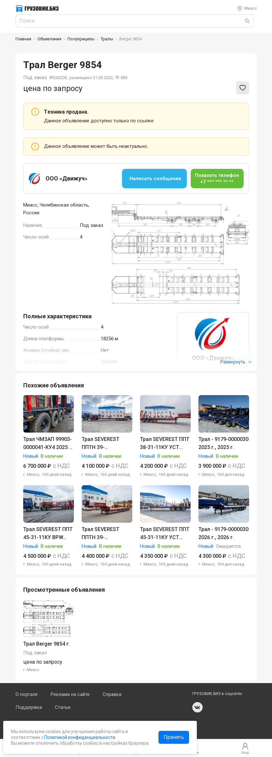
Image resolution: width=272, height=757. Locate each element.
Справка (112, 694)
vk (197, 707)
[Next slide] (239, 253)
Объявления (49, 38)
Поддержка (28, 707)
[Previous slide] (121, 253)
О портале (26, 694)
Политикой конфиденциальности (79, 737)
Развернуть (236, 361)
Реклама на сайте (70, 694)
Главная (23, 38)
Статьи (62, 707)
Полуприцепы (81, 38)
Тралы (107, 38)
